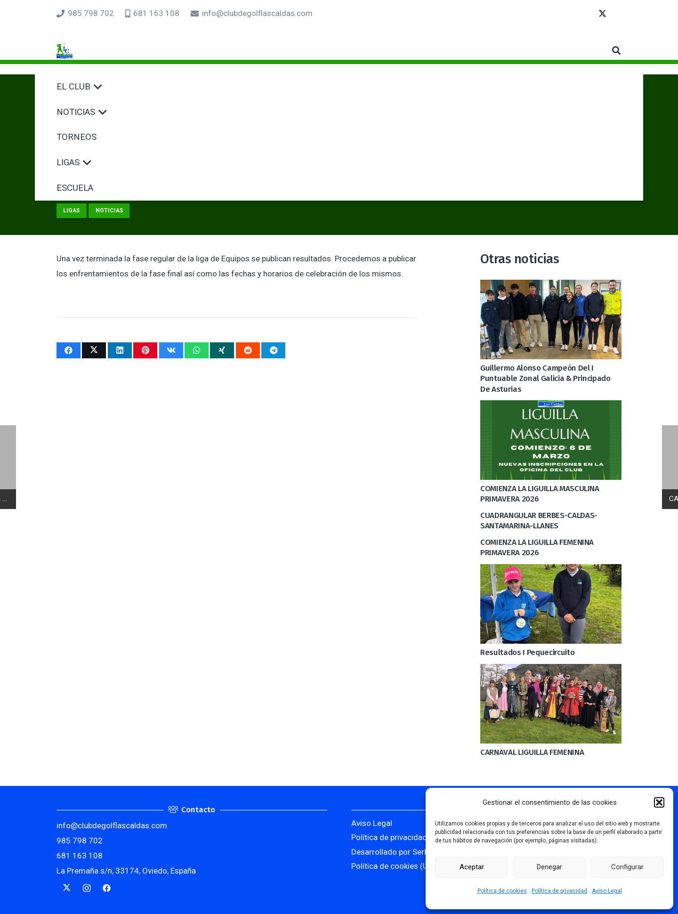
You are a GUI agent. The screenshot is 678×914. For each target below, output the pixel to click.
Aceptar (472, 867)
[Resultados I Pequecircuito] (551, 571)
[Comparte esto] (68, 350)
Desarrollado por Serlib (391, 852)
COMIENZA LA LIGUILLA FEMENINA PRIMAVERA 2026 (537, 547)
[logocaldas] (79, 50)
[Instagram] (87, 888)
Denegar (549, 867)
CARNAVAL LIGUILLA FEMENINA (532, 752)
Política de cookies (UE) (393, 866)
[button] (659, 802)
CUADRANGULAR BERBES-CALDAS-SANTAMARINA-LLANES (538, 520)
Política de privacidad (559, 891)
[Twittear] (94, 350)
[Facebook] (107, 888)
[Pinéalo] (145, 350)
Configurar (627, 867)
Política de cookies (502, 891)
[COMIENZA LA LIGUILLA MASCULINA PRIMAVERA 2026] (551, 408)
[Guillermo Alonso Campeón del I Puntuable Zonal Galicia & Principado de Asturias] (551, 287)
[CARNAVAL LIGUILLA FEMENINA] (551, 671)
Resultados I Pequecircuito (527, 652)
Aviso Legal (607, 891)
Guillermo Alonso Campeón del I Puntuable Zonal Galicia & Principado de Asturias (545, 378)
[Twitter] (614, 13)
